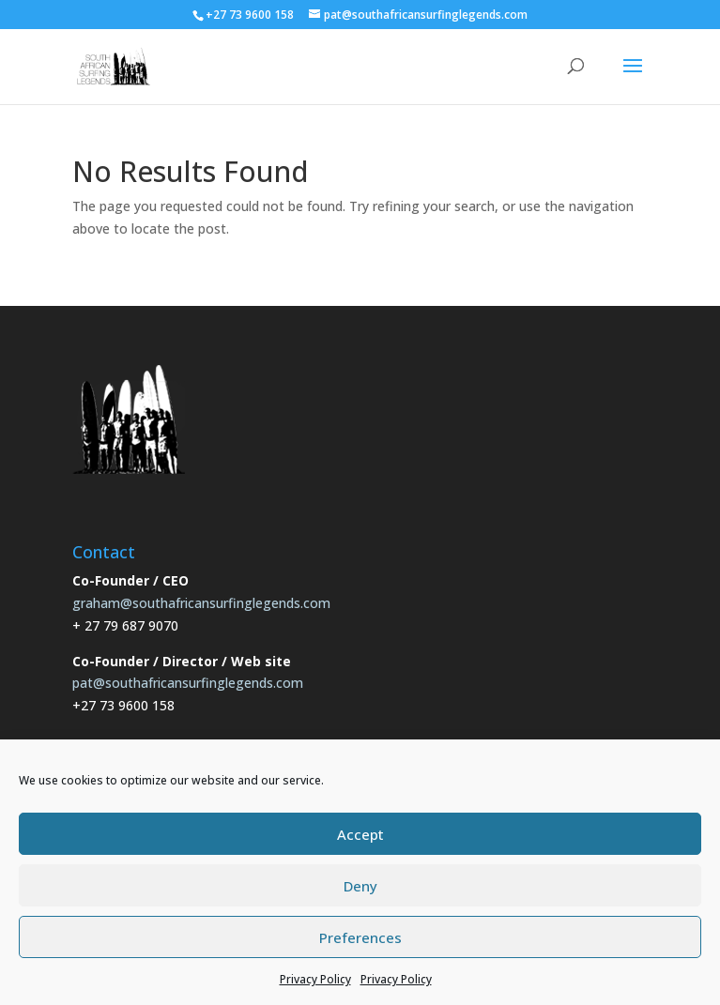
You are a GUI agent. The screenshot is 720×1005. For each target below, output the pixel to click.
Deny (360, 885)
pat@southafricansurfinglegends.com (187, 683)
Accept (360, 834)
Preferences (360, 937)
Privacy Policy (315, 979)
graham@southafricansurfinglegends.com (201, 603)
